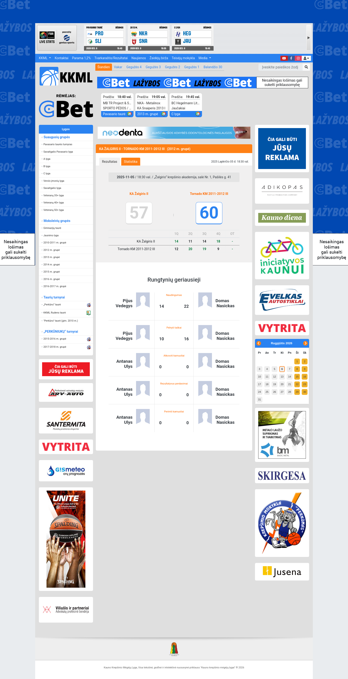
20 (282, 384)
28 (289, 391)
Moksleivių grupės (57, 221)
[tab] (109, 162)
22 (297, 384)
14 (289, 376)
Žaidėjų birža (158, 58)
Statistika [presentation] (130, 161)
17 (259, 384)
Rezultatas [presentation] (109, 161)
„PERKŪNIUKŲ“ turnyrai (60, 331)
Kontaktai (61, 58)
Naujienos (138, 58)
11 (267, 376)
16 (304, 376)
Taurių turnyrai (54, 297)
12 (274, 376)
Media (203, 58)
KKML (43, 58)
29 (297, 391)
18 (267, 384)
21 (289, 384)
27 (282, 391)
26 (274, 391)
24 (259, 391)
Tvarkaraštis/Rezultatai (111, 58)
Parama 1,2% (81, 58)
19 (274, 384)
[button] (306, 58)
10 (259, 376)
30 (304, 391)
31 (259, 399)
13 (282, 376)
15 (297, 376)
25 (267, 391)
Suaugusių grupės (56, 137)
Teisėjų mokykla (183, 58)
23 (304, 384)
